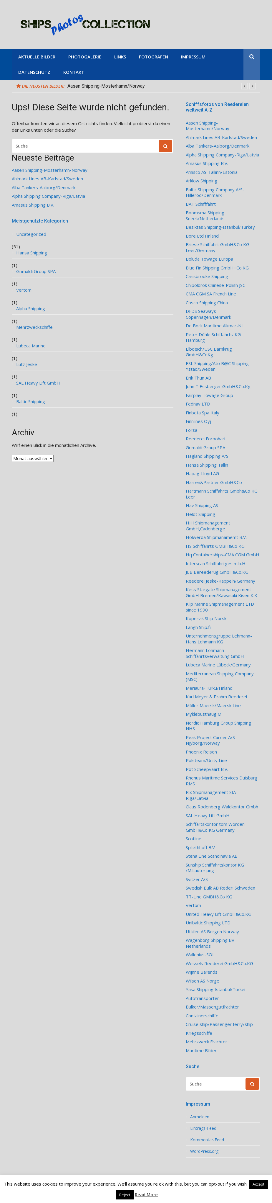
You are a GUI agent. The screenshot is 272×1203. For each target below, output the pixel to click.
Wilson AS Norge (202, 981)
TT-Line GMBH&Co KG (209, 897)
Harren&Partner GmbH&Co (214, 482)
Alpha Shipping (30, 308)
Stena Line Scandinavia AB (212, 856)
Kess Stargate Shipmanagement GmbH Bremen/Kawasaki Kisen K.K (221, 592)
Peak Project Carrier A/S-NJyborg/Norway (211, 740)
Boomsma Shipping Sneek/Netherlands (205, 215)
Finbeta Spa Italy (202, 413)
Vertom (23, 290)
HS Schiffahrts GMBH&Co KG (215, 546)
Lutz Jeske (26, 364)
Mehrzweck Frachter (206, 1042)
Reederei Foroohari (205, 439)
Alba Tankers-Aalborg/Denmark (43, 187)
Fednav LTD (198, 404)
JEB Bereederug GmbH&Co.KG (217, 572)
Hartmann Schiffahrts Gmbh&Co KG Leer (222, 494)
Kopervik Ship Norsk (206, 618)
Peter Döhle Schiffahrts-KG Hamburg (213, 337)
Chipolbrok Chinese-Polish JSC (215, 285)
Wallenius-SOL (200, 954)
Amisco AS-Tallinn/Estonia (212, 172)
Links (120, 57)
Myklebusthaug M (203, 714)
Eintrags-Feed (203, 1128)
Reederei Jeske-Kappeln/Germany (220, 581)
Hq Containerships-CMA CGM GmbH (222, 555)
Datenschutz (34, 72)
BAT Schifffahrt (201, 204)
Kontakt (73, 72)
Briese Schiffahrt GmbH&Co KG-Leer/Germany (218, 247)
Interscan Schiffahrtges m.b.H (216, 563)
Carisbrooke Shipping (207, 276)
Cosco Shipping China (207, 302)
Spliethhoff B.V (200, 847)
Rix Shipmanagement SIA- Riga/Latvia (212, 795)
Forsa (191, 430)
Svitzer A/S (197, 879)
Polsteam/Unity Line (206, 760)
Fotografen (153, 57)
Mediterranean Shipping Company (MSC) (220, 676)
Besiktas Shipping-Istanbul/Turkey (220, 227)
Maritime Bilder (201, 1050)
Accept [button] (258, 1184)
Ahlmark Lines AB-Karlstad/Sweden (47, 179)
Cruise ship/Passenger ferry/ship (219, 1024)
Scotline (193, 838)
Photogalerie (84, 57)
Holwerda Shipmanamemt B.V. (216, 537)
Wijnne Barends (202, 972)
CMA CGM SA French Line (211, 294)
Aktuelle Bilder (36, 57)
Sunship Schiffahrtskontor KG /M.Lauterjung (215, 868)
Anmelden (199, 1116)
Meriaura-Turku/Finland (209, 688)
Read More (146, 1194)
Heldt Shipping (200, 514)
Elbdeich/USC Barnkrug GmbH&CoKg (209, 352)
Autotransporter (202, 998)
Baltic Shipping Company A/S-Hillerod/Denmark (215, 192)
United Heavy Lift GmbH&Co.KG (218, 914)
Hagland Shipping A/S (207, 456)
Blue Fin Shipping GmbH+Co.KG (217, 268)
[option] (161, 86)
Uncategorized (31, 234)
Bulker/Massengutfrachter (212, 1007)
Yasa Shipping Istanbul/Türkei (215, 989)
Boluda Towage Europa (209, 259)
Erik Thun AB (198, 378)
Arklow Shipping (201, 181)
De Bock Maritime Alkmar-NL (215, 325)
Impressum (193, 57)
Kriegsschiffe (199, 1033)
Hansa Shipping (31, 253)
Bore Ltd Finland (202, 236)
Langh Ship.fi (198, 627)
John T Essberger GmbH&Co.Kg (218, 386)
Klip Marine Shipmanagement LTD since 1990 (220, 607)
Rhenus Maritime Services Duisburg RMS (222, 781)
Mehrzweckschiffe (34, 327)
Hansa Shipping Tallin (207, 465)
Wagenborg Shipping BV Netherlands (210, 943)
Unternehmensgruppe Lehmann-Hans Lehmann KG (219, 639)
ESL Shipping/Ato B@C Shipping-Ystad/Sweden (218, 366)
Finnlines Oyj (198, 421)
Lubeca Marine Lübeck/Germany (218, 665)
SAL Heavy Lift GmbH (38, 383)
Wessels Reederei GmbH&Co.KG (219, 963)
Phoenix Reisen (201, 752)
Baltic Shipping (30, 401)
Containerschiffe (202, 1016)
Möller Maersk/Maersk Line (213, 705)
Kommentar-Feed (207, 1139)
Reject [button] (124, 1194)
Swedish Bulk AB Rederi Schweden (220, 888)
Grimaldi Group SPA (36, 271)
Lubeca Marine (31, 346)
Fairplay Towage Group (209, 395)
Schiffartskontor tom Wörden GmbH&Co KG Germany (215, 827)
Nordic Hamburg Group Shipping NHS (218, 726)
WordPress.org (204, 1151)
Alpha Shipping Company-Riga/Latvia (48, 196)
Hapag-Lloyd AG (202, 473)
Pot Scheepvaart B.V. (207, 769)
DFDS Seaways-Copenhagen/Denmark (208, 314)
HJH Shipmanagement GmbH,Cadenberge (208, 526)
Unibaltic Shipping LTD (208, 923)
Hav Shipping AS (202, 505)
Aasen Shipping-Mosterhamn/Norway (106, 86)
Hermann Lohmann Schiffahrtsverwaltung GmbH (215, 653)
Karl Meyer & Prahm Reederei (216, 696)
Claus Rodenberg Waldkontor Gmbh (222, 807)
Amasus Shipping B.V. (33, 205)
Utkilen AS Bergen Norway (212, 931)
